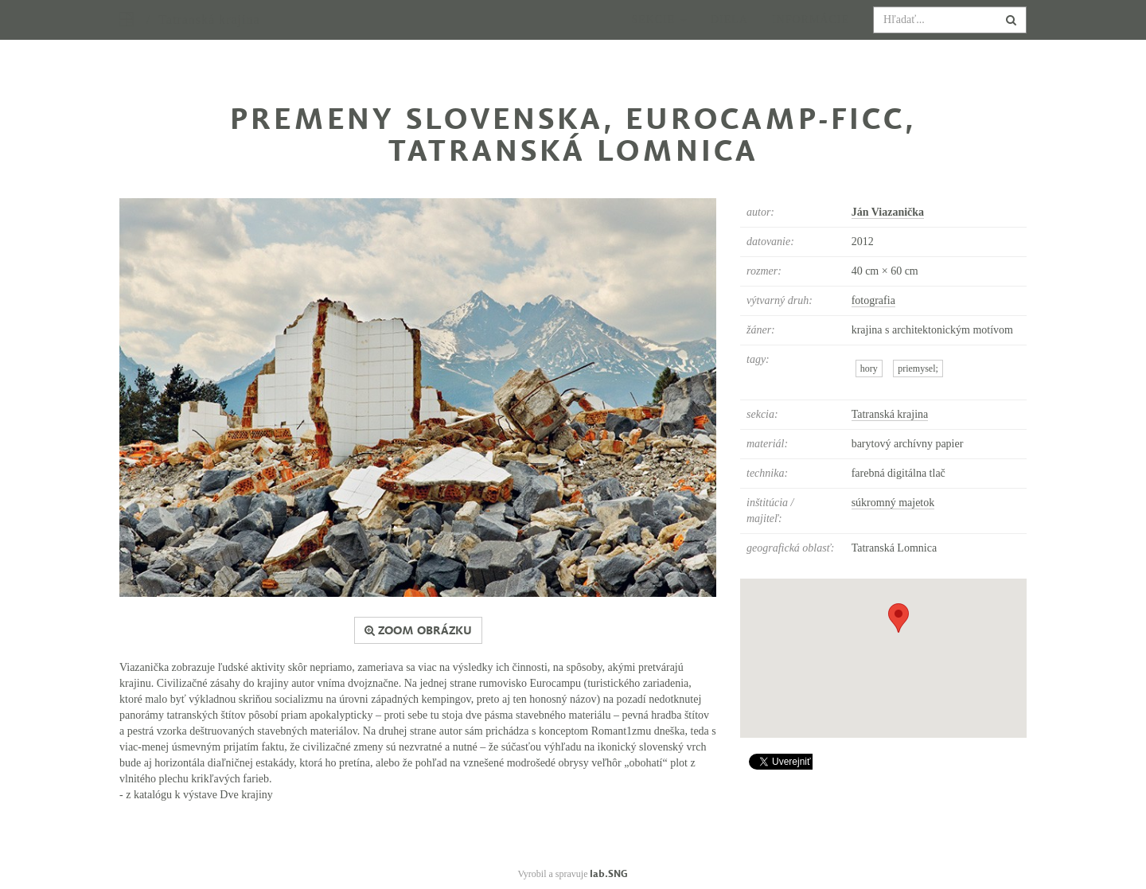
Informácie (810, 35)
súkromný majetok (893, 503)
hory (869, 368)
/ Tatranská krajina (203, 35)
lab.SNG (609, 873)
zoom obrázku (418, 630)
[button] (898, 618)
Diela (729, 35)
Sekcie (659, 35)
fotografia (873, 300)
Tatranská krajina (890, 414)
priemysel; (918, 368)
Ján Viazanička (888, 212)
